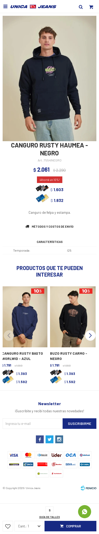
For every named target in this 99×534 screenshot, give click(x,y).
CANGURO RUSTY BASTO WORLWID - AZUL (22, 356)
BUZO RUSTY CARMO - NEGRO (68, 356)
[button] (90, 335)
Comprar (73, 526)
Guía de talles (49, 516)
